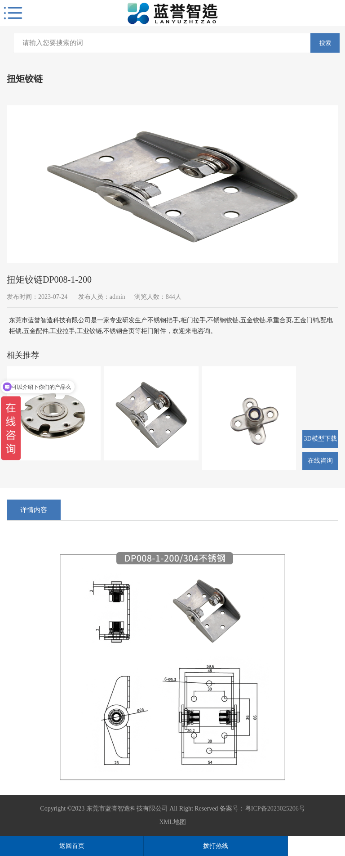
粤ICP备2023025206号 (275, 808)
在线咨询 (320, 460)
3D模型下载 (320, 438)
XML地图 (172, 822)
